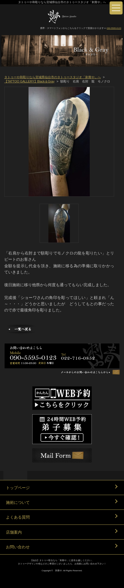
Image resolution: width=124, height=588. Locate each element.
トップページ (18, 487)
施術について (18, 502)
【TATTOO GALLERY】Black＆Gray (29, 81)
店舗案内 (14, 532)
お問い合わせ (18, 547)
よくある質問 (18, 517)
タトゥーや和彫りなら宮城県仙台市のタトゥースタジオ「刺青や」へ (52, 77)
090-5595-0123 (114, 28)
